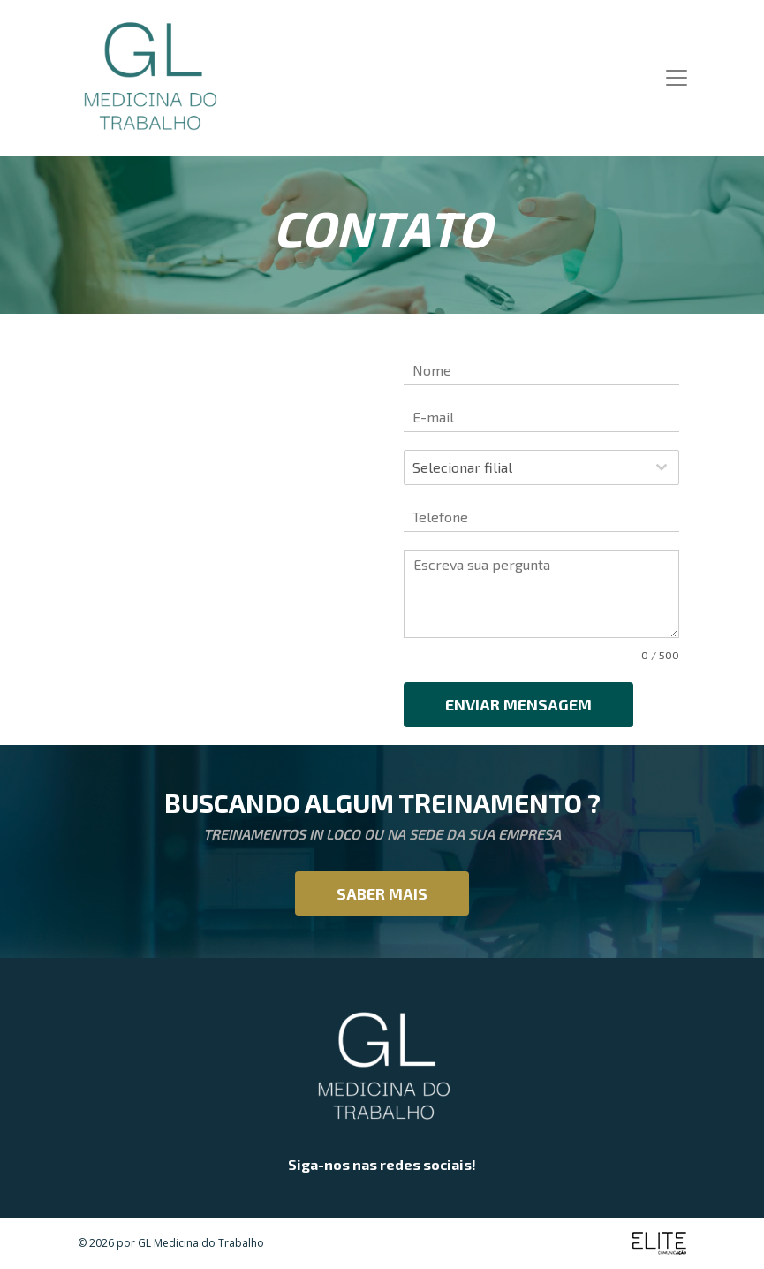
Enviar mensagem (518, 704)
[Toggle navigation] (676, 78)
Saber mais (382, 893)
